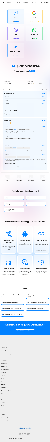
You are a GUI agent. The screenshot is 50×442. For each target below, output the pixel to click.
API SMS (3, 384)
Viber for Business (5, 351)
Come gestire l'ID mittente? (35, 308)
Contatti (3, 414)
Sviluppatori (25, 2)
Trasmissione (4, 360)
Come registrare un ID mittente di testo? (37, 296)
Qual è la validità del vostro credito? (38, 302)
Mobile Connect (4, 375)
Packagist (3, 409)
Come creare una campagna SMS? (12, 314)
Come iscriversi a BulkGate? (11, 295)
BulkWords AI (4, 357)
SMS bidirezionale (5, 369)
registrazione (7, 123)
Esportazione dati (5, 424)
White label (3, 394)
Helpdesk (3, 402)
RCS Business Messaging (6, 354)
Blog (41, 2)
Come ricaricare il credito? (10, 302)
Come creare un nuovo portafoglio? (13, 308)
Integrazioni (3, 387)
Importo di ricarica (30, 81)
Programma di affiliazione (6, 390)
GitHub (2, 406)
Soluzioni (9, 2)
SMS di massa (4, 363)
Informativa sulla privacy (6, 421)
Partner (34, 2)
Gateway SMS (4, 347)
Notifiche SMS (4, 366)
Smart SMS (3, 372)
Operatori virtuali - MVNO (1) (11, 110)
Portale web (17, 2)
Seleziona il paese (7, 81)
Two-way (7, 114)
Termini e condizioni (5, 417)
